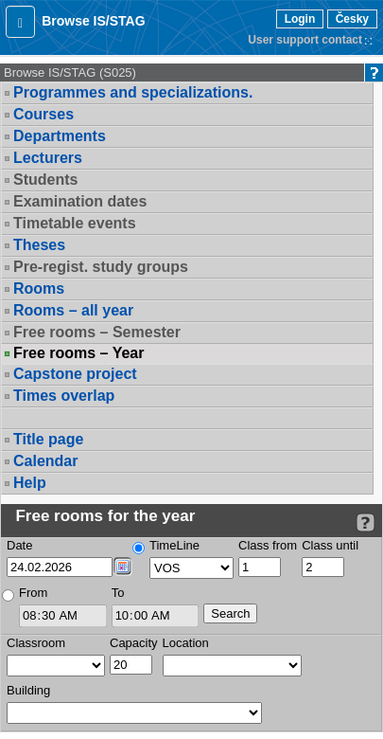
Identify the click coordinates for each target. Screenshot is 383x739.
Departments (59, 136)
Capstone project (75, 374)
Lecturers (47, 158)
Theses (39, 245)
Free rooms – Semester (97, 332)
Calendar (45, 461)
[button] (20, 22)
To (118, 593)
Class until (330, 545)
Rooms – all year (73, 310)
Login (300, 19)
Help (29, 483)
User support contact (305, 39)
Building (28, 690)
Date (19, 545)
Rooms (38, 288)
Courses (43, 114)
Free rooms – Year (78, 353)
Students (45, 179)
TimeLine (174, 545)
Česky (352, 19)
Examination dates (80, 201)
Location (186, 643)
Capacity (134, 643)
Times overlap (63, 396)
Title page (48, 439)
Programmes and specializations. (132, 92)
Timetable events (74, 223)
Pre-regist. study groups (100, 267)
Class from (267, 545)
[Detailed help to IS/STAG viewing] (365, 522)
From (33, 593)
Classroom (36, 643)
